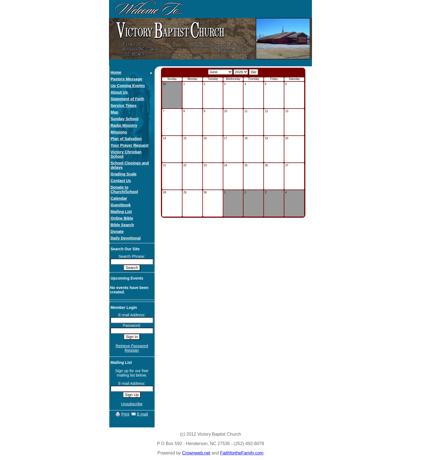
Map (114, 112)
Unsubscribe (132, 404)
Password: (132, 325)
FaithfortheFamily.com (241, 453)
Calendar (119, 198)
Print (125, 414)
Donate (117, 231)
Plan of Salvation (126, 138)
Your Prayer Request (130, 145)
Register (132, 350)
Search (132, 268)
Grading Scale (124, 174)
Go (253, 72)
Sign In (132, 337)
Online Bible (122, 218)
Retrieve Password (132, 346)
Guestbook (121, 205)
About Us (119, 92)
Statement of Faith (127, 99)
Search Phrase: (131, 256)
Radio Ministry (124, 125)
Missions (119, 132)
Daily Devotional (126, 238)
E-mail (142, 414)
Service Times (124, 105)
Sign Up (132, 395)
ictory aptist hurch (169, 31)
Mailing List (121, 211)
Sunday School (125, 119)
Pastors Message (126, 79)
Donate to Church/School (124, 189)
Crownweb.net (196, 453)
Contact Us (121, 180)
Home (116, 72)
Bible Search (122, 225)
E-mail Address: (131, 315)
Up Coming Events (128, 85)
